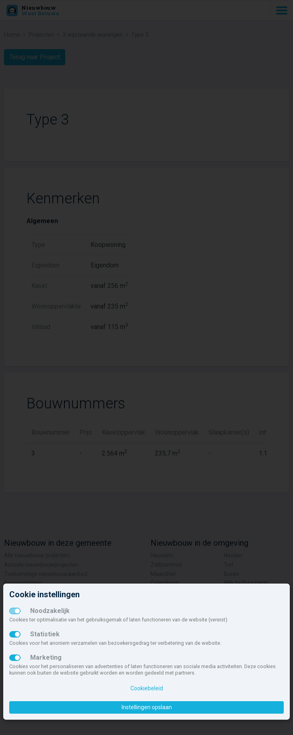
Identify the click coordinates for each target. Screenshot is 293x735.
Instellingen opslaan (147, 707)
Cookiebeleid (146, 688)
